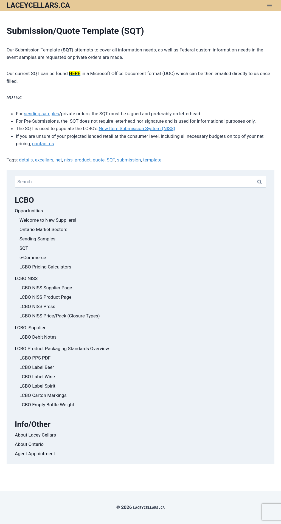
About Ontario (29, 444)
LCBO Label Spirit (37, 386)
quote (99, 160)
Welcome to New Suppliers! (47, 220)
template (152, 160)
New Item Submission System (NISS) (137, 128)
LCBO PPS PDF (34, 358)
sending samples (41, 113)
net (58, 160)
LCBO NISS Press (37, 306)
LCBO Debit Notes (38, 337)
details (26, 160)
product (83, 160)
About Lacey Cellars (35, 435)
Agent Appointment (35, 453)
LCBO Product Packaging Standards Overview (62, 348)
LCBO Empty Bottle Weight (46, 404)
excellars (44, 160)
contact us (43, 143)
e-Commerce (32, 257)
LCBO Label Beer (36, 367)
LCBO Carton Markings (43, 395)
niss (68, 160)
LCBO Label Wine (37, 376)
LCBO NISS (26, 278)
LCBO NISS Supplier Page (45, 287)
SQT (111, 160)
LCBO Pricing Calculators (45, 267)
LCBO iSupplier (30, 327)
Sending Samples (37, 239)
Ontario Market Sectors (43, 229)
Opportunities (29, 210)
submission (129, 160)
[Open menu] (269, 5)
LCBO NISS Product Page (45, 297)
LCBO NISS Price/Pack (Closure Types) (59, 316)
